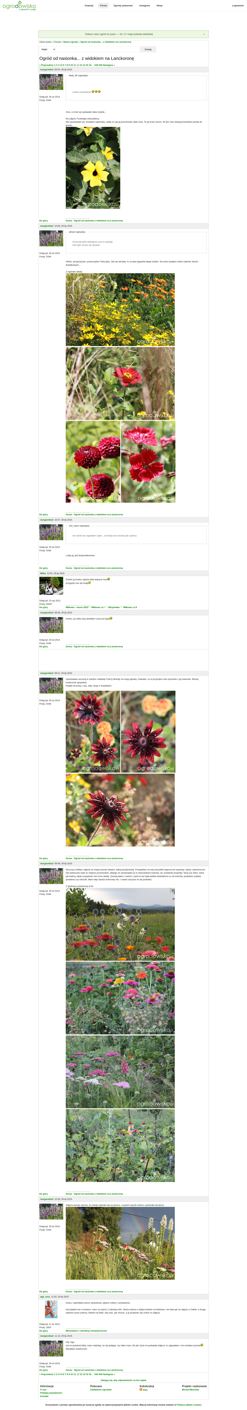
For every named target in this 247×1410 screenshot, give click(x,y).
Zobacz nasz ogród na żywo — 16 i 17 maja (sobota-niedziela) (119, 34)
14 (84, 65)
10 (71, 65)
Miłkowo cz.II (130, 607)
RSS (143, 1390)
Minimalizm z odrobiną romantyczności (86, 1330)
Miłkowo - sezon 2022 (77, 607)
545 (101, 65)
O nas (43, 1389)
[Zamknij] (204, 34)
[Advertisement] (123, 21)
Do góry (43, 220)
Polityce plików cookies (189, 1405)
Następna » (109, 65)
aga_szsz (45, 1296)
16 (90, 65)
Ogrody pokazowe (123, 5)
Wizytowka (114, 607)
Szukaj (148, 49)
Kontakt (44, 1396)
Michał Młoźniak (190, 1389)
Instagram (144, 5)
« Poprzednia (46, 65)
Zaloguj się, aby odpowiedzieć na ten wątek (123, 1380)
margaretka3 (46, 69)
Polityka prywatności (51, 1393)
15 (87, 65)
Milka (43, 573)
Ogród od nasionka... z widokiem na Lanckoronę (105, 42)
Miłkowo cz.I (98, 607)
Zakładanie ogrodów (101, 1389)
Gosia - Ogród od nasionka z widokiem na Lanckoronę (94, 220)
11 (74, 65)
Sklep (160, 5)
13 (81, 65)
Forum (103, 5)
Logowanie (238, 5)
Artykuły (88, 5)
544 (96, 65)
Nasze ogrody (70, 42)
